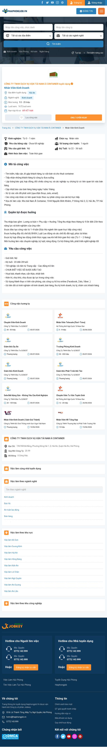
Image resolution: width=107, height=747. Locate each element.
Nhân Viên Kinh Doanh (16, 87)
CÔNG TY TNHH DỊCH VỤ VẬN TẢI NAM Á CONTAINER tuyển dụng (38, 84)
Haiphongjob (61, 685)
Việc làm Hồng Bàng (13, 559)
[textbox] (28, 35)
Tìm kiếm (53, 44)
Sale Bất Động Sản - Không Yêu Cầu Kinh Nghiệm (26, 395)
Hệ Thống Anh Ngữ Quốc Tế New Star (70, 326)
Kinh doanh (10, 51)
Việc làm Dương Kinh (13, 546)
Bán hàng (8, 516)
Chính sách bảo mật (63, 704)
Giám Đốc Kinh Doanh (13, 371)
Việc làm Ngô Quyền (12, 579)
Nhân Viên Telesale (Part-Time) (70, 322)
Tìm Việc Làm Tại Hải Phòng (17, 685)
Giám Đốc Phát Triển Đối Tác (69, 371)
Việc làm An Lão (11, 591)
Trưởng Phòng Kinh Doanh (68, 347)
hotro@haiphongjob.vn (16, 717)
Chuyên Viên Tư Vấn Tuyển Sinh (70, 395)
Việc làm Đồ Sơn (11, 540)
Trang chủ (6, 128)
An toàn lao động (11, 510)
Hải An (32, 93)
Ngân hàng (44, 51)
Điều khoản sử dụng (63, 718)
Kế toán (34, 51)
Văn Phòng (24, 51)
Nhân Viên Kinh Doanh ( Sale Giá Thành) (22, 420)
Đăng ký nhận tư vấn (26, 667)
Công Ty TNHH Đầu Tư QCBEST (16, 326)
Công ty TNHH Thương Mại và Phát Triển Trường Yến (76, 424)
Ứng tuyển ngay (78, 118)
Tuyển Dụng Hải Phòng (66, 680)
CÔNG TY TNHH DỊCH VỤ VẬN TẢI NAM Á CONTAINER (38, 128)
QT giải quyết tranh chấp (65, 709)
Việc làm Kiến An (11, 566)
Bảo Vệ (7, 504)
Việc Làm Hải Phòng (13, 680)
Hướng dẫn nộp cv (63, 714)
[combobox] (28, 35)
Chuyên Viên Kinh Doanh (15, 322)
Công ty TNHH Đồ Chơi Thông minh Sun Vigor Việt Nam (25, 424)
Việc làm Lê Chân (11, 572)
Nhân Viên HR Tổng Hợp (67, 420)
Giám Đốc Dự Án (11, 347)
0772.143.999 (12, 722)
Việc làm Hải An (11, 553)
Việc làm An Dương (12, 585)
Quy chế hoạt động (63, 723)
